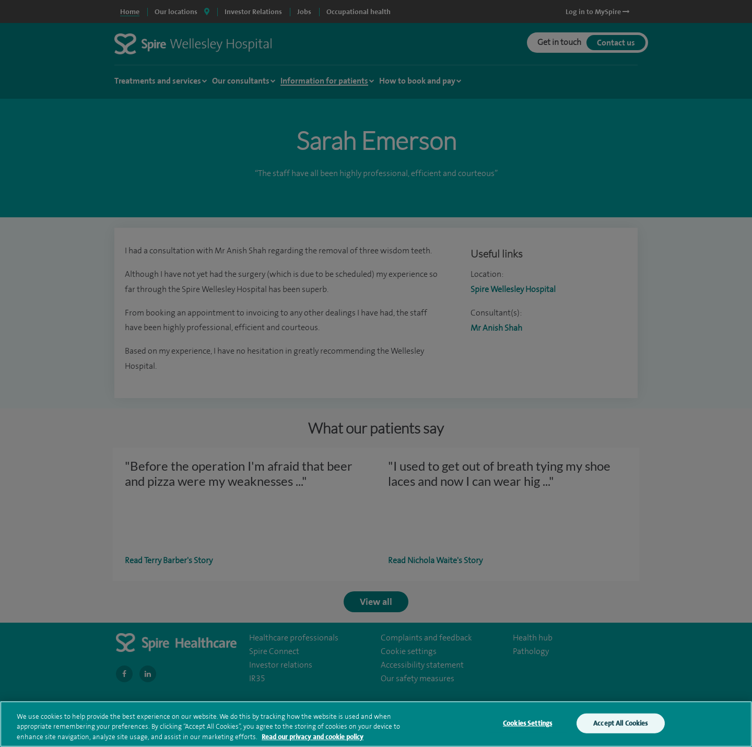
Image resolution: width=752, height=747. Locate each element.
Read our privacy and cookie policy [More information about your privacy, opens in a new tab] (312, 742)
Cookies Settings (527, 729)
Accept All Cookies (620, 729)
